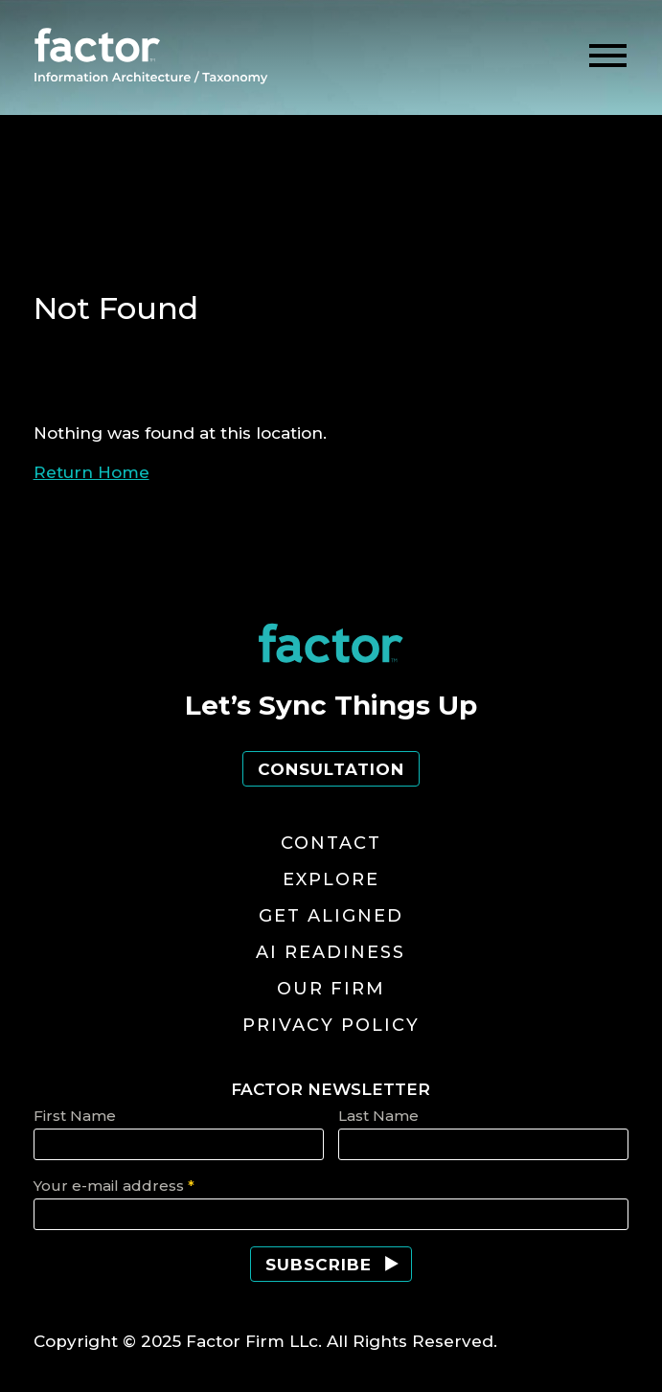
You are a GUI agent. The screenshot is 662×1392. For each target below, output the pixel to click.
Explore (331, 879)
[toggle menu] (607, 56)
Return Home (91, 472)
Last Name (378, 1116)
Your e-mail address (114, 1185)
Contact (331, 843)
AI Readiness (330, 952)
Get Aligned (331, 915)
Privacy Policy (331, 1025)
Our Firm (331, 988)
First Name (75, 1116)
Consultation (331, 769)
